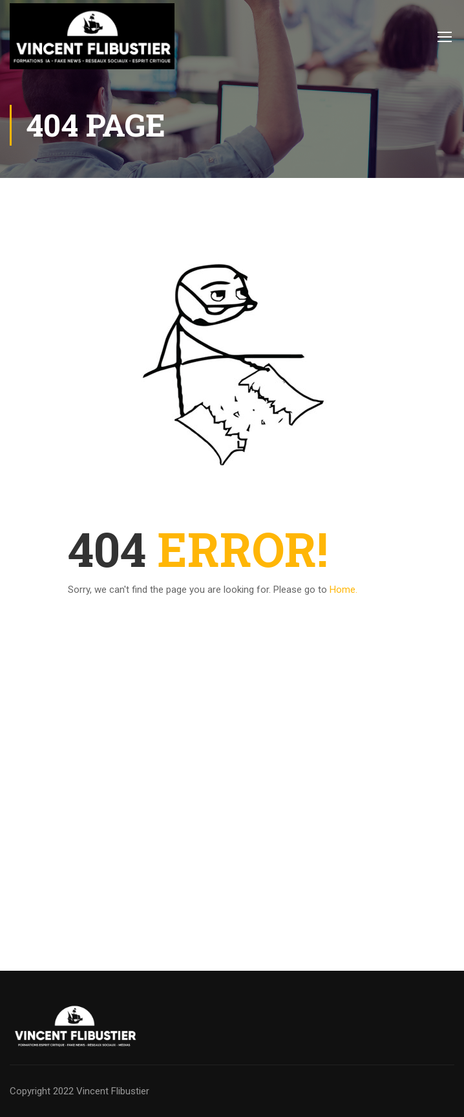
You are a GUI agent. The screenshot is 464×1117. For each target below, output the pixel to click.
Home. (343, 589)
